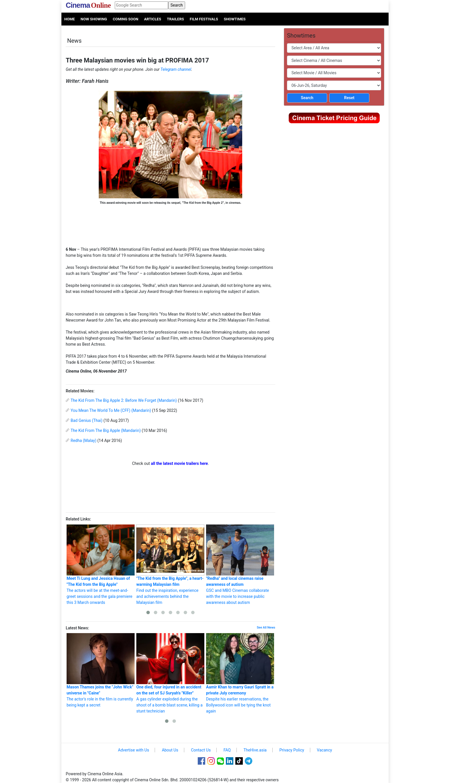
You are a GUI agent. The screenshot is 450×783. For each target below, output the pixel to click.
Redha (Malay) (83, 440)
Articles (152, 19)
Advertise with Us (133, 750)
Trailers (175, 19)
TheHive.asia (255, 750)
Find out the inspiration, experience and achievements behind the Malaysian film (170, 564)
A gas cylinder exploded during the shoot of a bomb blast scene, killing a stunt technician (170, 673)
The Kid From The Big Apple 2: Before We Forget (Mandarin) (124, 400)
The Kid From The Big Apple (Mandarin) (106, 430)
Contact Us (201, 750)
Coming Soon (125, 19)
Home (69, 19)
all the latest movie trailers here (179, 463)
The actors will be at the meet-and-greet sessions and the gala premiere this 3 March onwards (101, 564)
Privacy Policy (291, 750)
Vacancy (324, 750)
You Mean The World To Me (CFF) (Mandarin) (111, 410)
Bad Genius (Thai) (86, 420)
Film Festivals (204, 19)
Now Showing (94, 19)
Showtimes (235, 19)
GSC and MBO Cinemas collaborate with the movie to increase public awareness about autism (240, 564)
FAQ (227, 750)
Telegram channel (175, 69)
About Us (170, 750)
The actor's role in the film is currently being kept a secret (101, 670)
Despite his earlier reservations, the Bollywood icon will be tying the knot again (240, 673)
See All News (266, 627)
